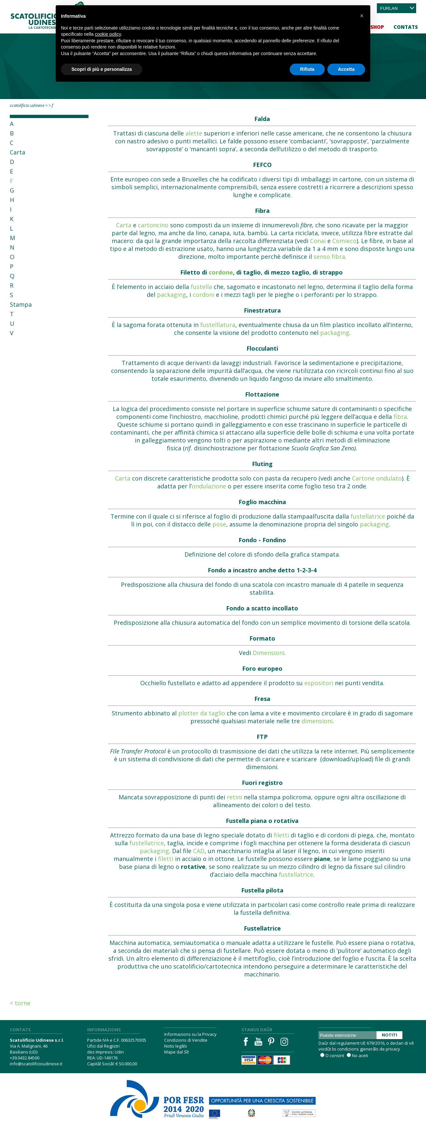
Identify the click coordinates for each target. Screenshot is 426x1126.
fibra (400, 416)
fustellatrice (368, 516)
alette (193, 133)
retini (234, 797)
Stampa (21, 304)
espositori (318, 683)
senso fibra (329, 256)
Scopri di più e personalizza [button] (101, 69)
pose (219, 524)
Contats (406, 27)
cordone (221, 272)
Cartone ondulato (377, 478)
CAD (198, 851)
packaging (171, 294)
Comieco (344, 241)
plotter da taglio (201, 713)
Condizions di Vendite (185, 1040)
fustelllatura (217, 325)
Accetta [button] (346, 69)
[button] (362, 15)
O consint (334, 1055)
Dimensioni (268, 653)
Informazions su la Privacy (190, 1034)
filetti (281, 835)
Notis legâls (175, 1046)
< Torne (20, 1003)
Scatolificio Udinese (27, 105)
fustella (201, 287)
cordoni (203, 294)
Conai (318, 241)
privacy (393, 1049)
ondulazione (209, 486)
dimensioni (317, 721)
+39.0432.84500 (24, 1058)
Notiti (389, 1035)
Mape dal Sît (176, 1052)
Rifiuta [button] (307, 69)
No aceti (360, 1055)
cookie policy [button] (108, 34)
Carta (17, 152)
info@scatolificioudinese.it (36, 1064)
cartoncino (153, 225)
